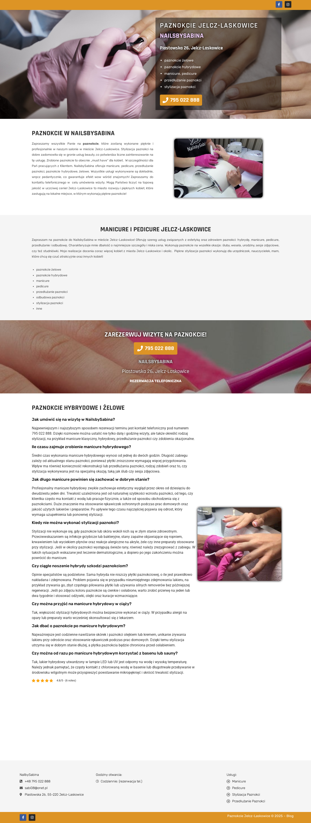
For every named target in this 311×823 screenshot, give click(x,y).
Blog (290, 816)
